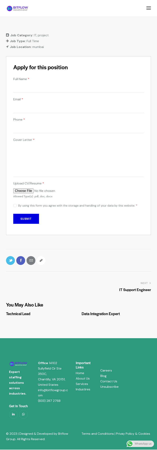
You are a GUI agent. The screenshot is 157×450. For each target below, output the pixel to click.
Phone (19, 119)
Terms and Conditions (97, 434)
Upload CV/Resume (28, 183)
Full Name (21, 79)
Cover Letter (24, 140)
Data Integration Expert (101, 314)
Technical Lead (18, 314)
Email (18, 99)
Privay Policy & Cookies (132, 434)
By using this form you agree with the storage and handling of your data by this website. (77, 205)
